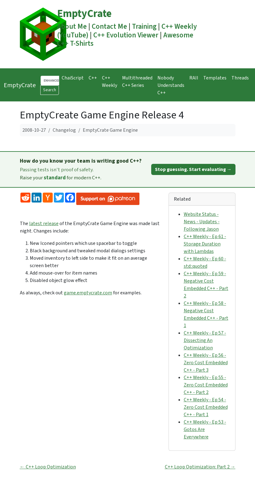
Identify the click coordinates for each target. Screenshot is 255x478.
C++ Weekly (109, 82)
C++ (93, 78)
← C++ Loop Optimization (48, 466)
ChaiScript (73, 78)
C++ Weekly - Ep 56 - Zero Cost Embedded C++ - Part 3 (206, 362)
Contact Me (109, 27)
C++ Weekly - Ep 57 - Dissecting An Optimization (205, 340)
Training (144, 27)
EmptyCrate (84, 13)
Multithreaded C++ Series (137, 82)
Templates (214, 78)
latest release (44, 223)
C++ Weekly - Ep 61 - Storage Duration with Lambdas (205, 244)
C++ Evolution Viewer (125, 35)
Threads (240, 78)
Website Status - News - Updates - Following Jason (202, 222)
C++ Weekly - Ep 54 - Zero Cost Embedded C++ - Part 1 (206, 407)
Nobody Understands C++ (170, 85)
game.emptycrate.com (88, 292)
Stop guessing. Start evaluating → (193, 169)
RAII (193, 78)
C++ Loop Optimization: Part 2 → (200, 466)
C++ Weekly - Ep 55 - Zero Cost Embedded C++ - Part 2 (206, 385)
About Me (72, 27)
